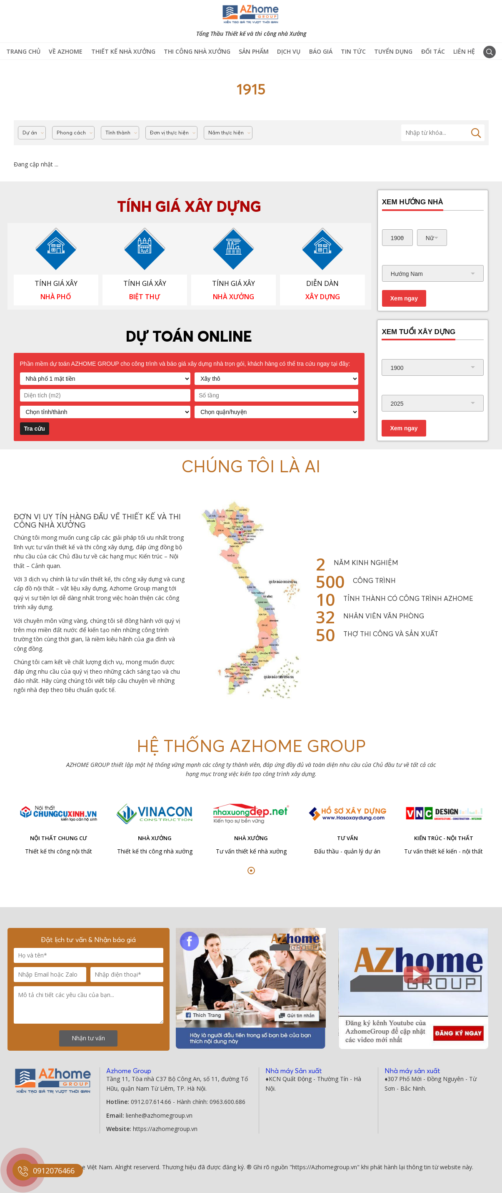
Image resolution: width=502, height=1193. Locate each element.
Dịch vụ (288, 51)
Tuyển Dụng (393, 51)
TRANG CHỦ (23, 51)
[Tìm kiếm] (443, 132)
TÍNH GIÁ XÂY (56, 283)
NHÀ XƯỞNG (233, 296)
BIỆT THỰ (144, 296)
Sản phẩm (254, 51)
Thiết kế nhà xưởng (123, 51)
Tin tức (353, 51)
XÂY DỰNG (322, 296)
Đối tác (433, 51)
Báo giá (320, 51)
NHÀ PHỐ (55, 296)
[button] (251, 871)
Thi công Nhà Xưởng (197, 51)
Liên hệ (464, 51)
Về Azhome (65, 51)
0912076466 (54, 1171)
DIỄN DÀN (322, 283)
